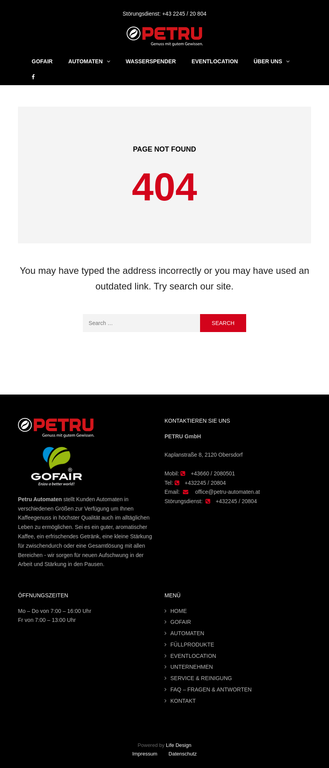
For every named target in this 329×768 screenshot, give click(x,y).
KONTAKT (183, 701)
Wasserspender (151, 61)
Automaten (85, 61)
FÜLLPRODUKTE (192, 644)
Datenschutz (182, 754)
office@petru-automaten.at (227, 492)
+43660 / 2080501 (213, 473)
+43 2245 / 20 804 (184, 14)
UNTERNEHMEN (191, 667)
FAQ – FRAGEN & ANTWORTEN (211, 689)
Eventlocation (214, 61)
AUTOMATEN (187, 633)
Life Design (178, 745)
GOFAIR (42, 61)
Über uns (268, 61)
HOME (178, 611)
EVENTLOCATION (193, 656)
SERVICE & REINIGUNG (201, 678)
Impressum (144, 754)
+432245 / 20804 (205, 483)
